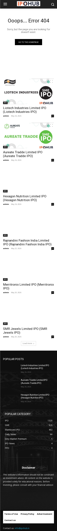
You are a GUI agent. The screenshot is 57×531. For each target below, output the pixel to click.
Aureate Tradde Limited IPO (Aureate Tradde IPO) (22, 154)
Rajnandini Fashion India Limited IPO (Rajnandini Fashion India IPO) (27, 242)
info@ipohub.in (22, 528)
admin (6, 116)
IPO (5, 103)
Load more (28, 343)
